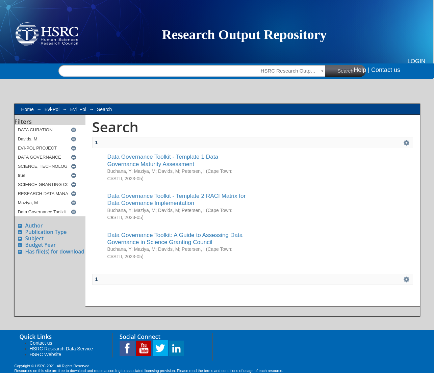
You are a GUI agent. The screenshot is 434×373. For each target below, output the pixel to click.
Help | (361, 69)
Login (416, 61)
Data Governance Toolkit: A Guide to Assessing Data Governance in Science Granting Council (175, 238)
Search (351, 70)
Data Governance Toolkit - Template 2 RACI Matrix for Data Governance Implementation (176, 199)
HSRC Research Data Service (61, 348)
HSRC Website (45, 354)
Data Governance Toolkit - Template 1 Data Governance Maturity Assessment (163, 160)
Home (27, 109)
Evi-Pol (52, 109)
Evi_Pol (78, 109)
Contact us (385, 69)
